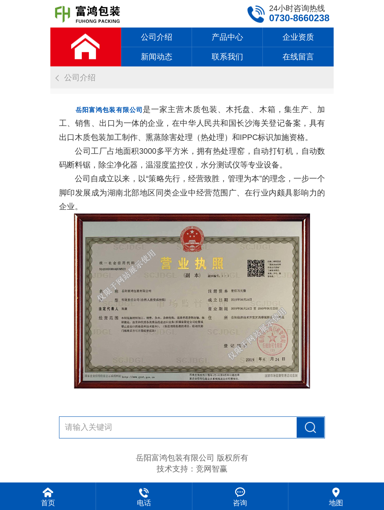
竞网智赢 (211, 468)
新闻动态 (156, 56)
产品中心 (227, 37)
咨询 (240, 503)
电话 (144, 503)
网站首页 (85, 47)
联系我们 (227, 56)
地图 (336, 503)
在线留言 (298, 56)
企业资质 (298, 37)
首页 (48, 503)
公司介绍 (156, 37)
